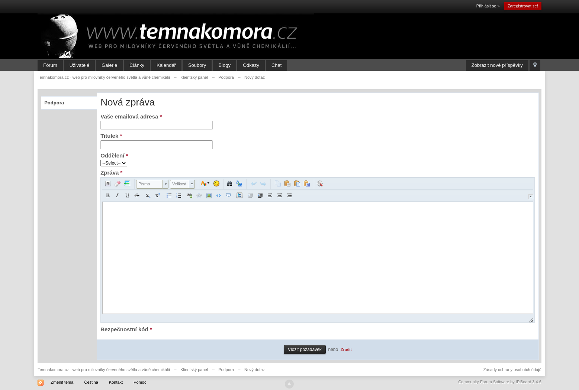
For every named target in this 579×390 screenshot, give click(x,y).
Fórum (50, 65)
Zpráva (111, 172)
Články (136, 65)
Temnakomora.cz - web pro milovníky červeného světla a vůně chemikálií (104, 369)
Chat (276, 65)
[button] (108, 183)
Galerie (109, 65)
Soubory (197, 65)
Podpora (54, 102)
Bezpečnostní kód (126, 329)
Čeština (91, 382)
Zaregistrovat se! (523, 6)
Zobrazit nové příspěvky (497, 65)
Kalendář (166, 65)
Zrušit (346, 349)
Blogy (224, 65)
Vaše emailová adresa (131, 116)
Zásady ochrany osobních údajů (512, 369)
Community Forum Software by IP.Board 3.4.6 (499, 382)
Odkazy (251, 65)
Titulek (111, 136)
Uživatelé (79, 65)
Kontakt (116, 382)
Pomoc (140, 382)
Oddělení (114, 155)
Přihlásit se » (488, 6)
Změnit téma (62, 382)
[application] (317, 250)
